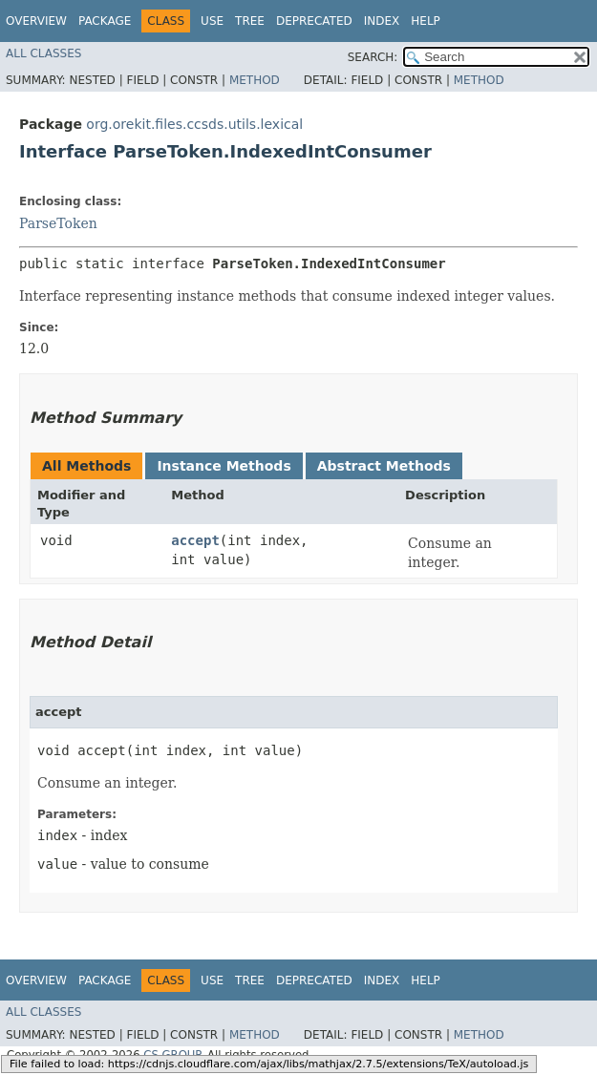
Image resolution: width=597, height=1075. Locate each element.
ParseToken (58, 223)
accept (195, 540)
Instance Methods (223, 466)
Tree (250, 21)
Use (212, 21)
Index (382, 21)
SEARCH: (373, 57)
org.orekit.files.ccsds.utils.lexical (194, 124)
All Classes (43, 53)
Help (425, 21)
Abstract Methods (384, 466)
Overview (36, 21)
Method (254, 80)
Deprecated (314, 21)
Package (104, 21)
